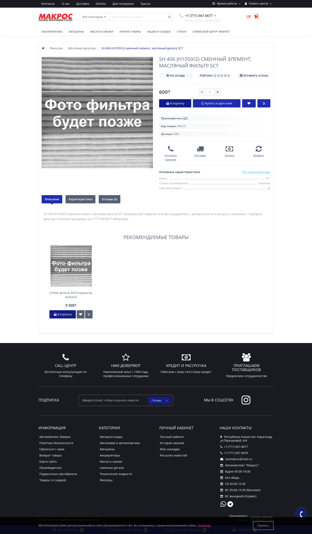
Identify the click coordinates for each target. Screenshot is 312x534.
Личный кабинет (172, 437)
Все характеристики (256, 172)
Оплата (81, 4)
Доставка (62, 4)
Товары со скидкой (52, 480)
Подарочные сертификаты (58, 474)
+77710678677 (102, 219)
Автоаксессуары (111, 437)
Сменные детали (112, 468)
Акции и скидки (159, 31)
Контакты (146, 4)
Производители (50, 468)
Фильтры (106, 480)
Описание (52, 199)
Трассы (128, 4)
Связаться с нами (51, 449)
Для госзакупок (104, 4)
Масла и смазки (101, 31)
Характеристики (80, 199)
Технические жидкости (116, 474)
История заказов (172, 443)
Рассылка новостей (173, 455)
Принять (263, 525)
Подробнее (204, 525)
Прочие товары (130, 31)
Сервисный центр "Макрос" (211, 31)
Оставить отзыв (255, 75)
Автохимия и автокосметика (120, 443)
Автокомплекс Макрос (55, 437)
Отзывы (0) (109, 199)
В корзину (63, 314)
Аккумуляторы (52, 31)
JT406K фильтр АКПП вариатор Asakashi (71, 295)
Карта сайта (48, 461)
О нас (45, 4)
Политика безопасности (56, 443)
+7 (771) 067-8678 (234, 453)
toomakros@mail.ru (236, 459)
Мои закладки (170, 449)
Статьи (181, 31)
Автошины (76, 31)
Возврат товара (50, 455)
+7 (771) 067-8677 (234, 447)
